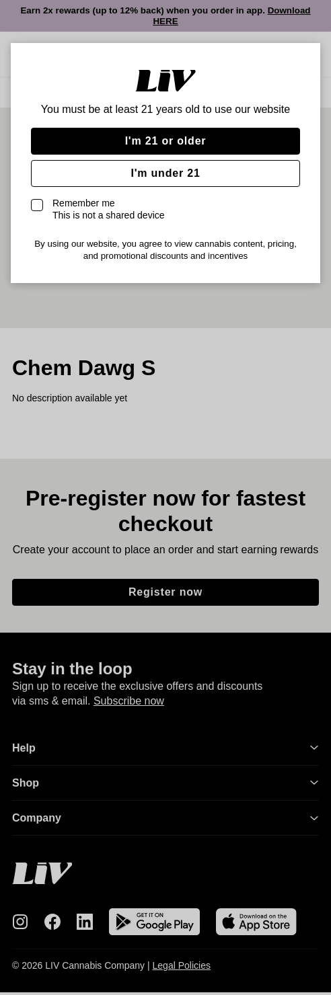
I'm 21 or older (166, 141)
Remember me (108, 209)
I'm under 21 (165, 173)
